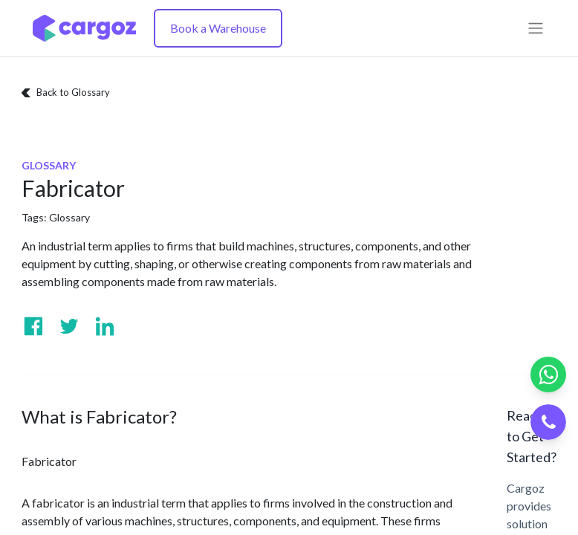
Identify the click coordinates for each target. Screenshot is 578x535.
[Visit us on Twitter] (69, 326)
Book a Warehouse (218, 28)
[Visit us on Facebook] (33, 326)
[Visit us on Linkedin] (105, 326)
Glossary (69, 217)
